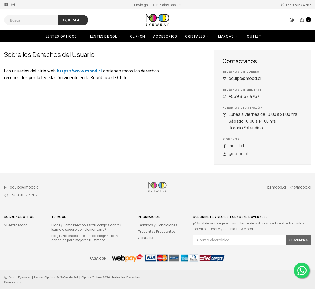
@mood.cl (235, 154)
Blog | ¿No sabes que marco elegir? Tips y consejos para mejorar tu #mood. (84, 237)
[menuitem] (68, 36)
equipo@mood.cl (241, 78)
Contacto (146, 237)
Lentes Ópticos (64, 36)
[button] (291, 20)
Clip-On (137, 36)
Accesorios (165, 36)
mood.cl (233, 146)
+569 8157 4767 (296, 4)
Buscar (72, 20)
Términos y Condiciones (157, 225)
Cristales (197, 36)
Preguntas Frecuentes (156, 231)
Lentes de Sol (106, 36)
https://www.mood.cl (79, 71)
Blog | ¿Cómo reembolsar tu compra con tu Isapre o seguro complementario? (86, 227)
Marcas (228, 36)
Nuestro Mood (15, 225)
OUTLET (254, 36)
